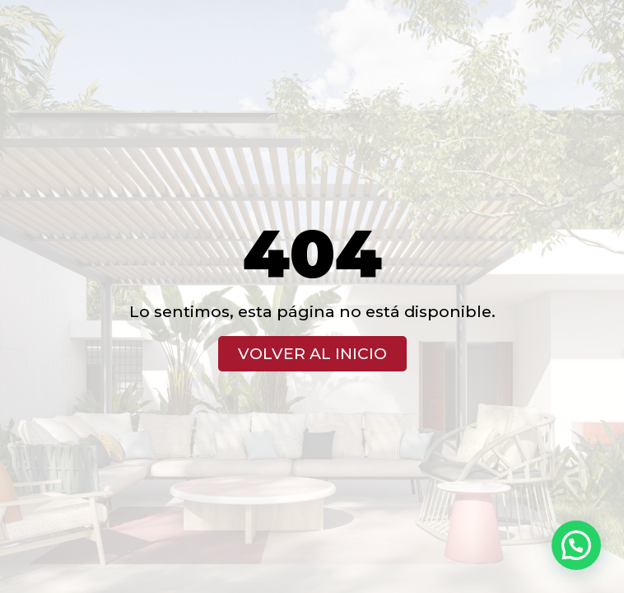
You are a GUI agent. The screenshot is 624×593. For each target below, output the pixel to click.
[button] (576, 545)
